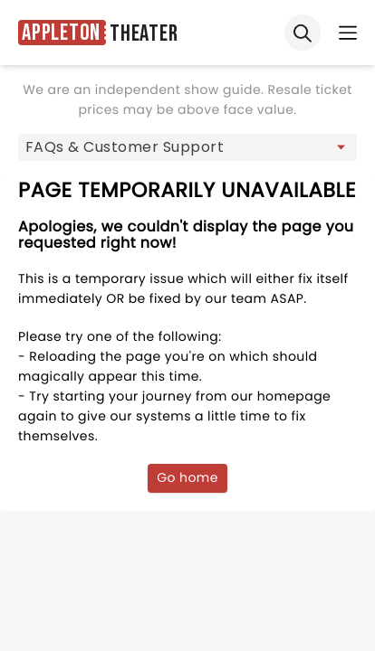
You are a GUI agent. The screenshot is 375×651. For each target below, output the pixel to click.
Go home (187, 477)
